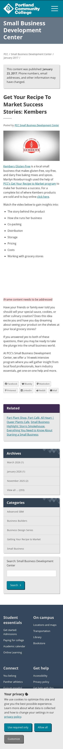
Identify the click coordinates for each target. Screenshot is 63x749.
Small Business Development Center (24, 30)
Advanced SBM (15, 511)
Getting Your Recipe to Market (24, 539)
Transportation (41, 631)
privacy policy (12, 717)
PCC (6, 54)
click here (43, 197)
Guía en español (12, 688)
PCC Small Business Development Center (37, 125)
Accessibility (40, 675)
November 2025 (17, 480)
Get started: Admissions (10, 632)
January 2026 (16, 471)
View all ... (15, 490)
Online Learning (12, 652)
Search (15, 585)
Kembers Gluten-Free (16, 166)
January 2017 (11, 57)
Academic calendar (14, 646)
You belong (9, 675)
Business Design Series (20, 530)
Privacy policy (41, 681)
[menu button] (54, 8)
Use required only (18, 727)
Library (37, 637)
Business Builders (17, 520)
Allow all (43, 727)
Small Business (15, 548)
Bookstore (39, 643)
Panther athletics (13, 681)
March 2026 (15, 462)
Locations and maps (44, 625)
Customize (14, 739)
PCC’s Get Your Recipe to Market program (29, 184)
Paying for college (13, 640)
